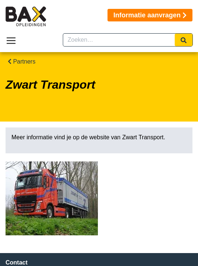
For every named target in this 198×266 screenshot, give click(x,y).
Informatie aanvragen (150, 15)
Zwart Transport (143, 137)
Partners (21, 61)
